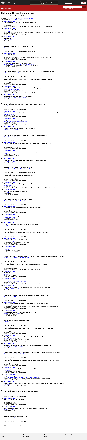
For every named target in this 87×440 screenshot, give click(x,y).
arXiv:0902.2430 (7, 343)
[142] (2, 350)
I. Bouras (6, 168)
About (3, 434)
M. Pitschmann (28, 24)
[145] (2, 374)
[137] (2, 310)
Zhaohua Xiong (17, 234)
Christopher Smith (15, 177)
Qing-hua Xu (25, 121)
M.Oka (21, 241)
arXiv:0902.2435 (7, 350)
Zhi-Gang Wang (7, 249)
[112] (2, 111)
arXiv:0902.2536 (7, 414)
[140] (2, 335)
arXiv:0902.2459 (7, 381)
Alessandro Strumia (34, 265)
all (21, 19)
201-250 (23, 18)
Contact (26, 434)
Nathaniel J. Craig (8, 185)
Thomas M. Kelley (24, 200)
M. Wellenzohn (42, 24)
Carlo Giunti (6, 192)
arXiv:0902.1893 (7, 133)
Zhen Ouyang (12, 288)
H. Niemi (15, 168)
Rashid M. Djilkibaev (8, 346)
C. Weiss (6, 225)
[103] (2, 36)
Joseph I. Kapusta (15, 200)
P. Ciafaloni (6, 105)
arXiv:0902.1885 (7, 126)
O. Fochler (25, 168)
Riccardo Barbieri (7, 265)
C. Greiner (30, 168)
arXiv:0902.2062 (7, 246)
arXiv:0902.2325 (7, 293)
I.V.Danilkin (6, 217)
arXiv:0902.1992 (7, 189)
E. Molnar (10, 168)
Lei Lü (5, 234)
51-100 (12, 18)
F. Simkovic (15, 72)
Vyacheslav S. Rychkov (25, 265)
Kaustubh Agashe (8, 338)
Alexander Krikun (16, 89)
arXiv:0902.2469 (7, 390)
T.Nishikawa (17, 241)
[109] (2, 86)
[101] (2, 21)
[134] (2, 285)
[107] (2, 69)
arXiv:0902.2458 (7, 374)
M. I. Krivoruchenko (8, 72)
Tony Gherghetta (7, 200)
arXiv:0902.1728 (7, 21)
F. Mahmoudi (13, 330)
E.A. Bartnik (6, 161)
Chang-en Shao (7, 353)
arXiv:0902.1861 (7, 111)
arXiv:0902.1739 (7, 28)
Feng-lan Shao (19, 353)
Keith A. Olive (13, 401)
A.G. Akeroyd (7, 330)
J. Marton (22, 24)
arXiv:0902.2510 (7, 398)
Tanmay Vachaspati (8, 39)
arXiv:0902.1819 (7, 61)
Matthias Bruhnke (8, 129)
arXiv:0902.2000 (7, 206)
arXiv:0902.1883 (7, 118)
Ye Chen (13, 121)
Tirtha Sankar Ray (18, 136)
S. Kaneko (6, 257)
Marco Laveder (13, 192)
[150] (2, 414)
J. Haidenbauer (12, 64)
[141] (2, 343)
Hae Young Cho (7, 370)
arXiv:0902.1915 (7, 150)
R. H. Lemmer (7, 31)
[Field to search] (78, 7)
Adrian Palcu (7, 81)
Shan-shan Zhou (7, 121)
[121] (2, 182)
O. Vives (21, 257)
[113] (2, 118)
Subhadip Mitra (13, 409)
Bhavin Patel (13, 417)
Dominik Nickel (7, 47)
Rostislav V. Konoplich (18, 346)
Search (84, 7)
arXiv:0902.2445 (7, 359)
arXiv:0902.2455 (7, 367)
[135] (2, 293)
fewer (16, 19)
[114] (2, 126)
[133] (2, 278)
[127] (2, 231)
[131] (2, 263)
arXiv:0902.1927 (7, 165)
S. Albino (6, 274)
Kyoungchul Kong (14, 209)
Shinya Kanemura (21, 377)
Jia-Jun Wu (6, 288)
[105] (2, 53)
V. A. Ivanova (17, 24)
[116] (2, 142)
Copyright (46, 434)
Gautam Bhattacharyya (9, 136)
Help (66, 8)
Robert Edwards (13, 281)
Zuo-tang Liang (19, 121)
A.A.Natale (9, 321)
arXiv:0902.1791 (7, 53)
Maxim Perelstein (32, 209)
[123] (2, 197)
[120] (2, 174)
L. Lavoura (11, 296)
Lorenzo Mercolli (7, 177)
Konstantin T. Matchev (23, 209)
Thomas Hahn (15, 129)
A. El (21, 168)
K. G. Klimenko (11, 114)
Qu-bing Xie (25, 353)
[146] (2, 381)
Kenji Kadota (7, 401)
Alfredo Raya (7, 56)
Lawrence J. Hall (15, 265)
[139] (2, 327)
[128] (2, 238)
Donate (83, 2)
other (14, 21)
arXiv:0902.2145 (7, 263)
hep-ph (9, 8)
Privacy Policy (47, 436)
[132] (2, 271)
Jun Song (13, 353)
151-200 (19, 18)
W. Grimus (6, 296)
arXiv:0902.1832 (7, 86)
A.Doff (5, 321)
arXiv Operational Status (70, 436)
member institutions (68, 3)
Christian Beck (7, 384)
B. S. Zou (18, 288)
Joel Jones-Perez (7, 145)
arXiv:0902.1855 (7, 103)
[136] (2, 302)
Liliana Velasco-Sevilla (21, 401)
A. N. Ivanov (11, 24)
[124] (2, 206)
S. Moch (6, 313)
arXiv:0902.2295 (7, 285)
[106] (2, 61)
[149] (2, 406)
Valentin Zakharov (16, 97)
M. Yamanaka (26, 257)
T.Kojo (12, 241)
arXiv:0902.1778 (7, 44)
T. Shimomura (16, 257)
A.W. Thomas (31, 64)
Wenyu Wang (10, 234)
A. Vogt (17, 313)
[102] (2, 28)
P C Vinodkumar (20, 417)
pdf (11, 21)
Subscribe (27, 436)
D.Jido (9, 241)
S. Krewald (18, 64)
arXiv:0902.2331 (7, 302)
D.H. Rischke (35, 168)
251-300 (26, 18)
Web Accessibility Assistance (71, 434)
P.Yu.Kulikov (12, 217)
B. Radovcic (16, 296)
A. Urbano (11, 105)
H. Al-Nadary (12, 161)
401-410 (31, 18)
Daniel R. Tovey (15, 305)
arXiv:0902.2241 (7, 278)
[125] (2, 214)
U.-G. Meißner (25, 64)
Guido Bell (6, 153)
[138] (2, 318)
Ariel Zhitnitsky (23, 97)
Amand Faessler (21, 72)
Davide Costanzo (7, 305)
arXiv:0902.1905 (7, 142)
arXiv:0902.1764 (7, 36)
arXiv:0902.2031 (7, 231)
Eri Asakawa (6, 377)
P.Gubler (6, 241)
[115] (2, 133)
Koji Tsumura (36, 377)
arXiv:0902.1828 (7, 78)
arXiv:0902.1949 (7, 174)
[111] (2, 103)
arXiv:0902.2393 (7, 327)
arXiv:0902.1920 (7, 158)
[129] (2, 246)
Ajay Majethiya (7, 417)
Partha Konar (7, 209)
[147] (2, 390)
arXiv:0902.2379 (7, 318)
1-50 (10, 18)
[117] (2, 150)
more (19, 19)
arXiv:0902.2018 (7, 222)
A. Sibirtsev (6, 64)
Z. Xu (18, 168)
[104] (2, 44)
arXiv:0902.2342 (7, 310)
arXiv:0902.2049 (7, 238)
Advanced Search (71, 8)
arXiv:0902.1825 (7, 69)
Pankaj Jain (6, 409)
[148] (2, 398)
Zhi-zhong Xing (7, 392)
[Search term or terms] (69, 7)
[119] (2, 165)
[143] (2, 359)
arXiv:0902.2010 (7, 214)
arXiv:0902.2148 (7, 271)
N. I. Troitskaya (35, 24)
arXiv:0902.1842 (7, 94)
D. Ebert (6, 114)
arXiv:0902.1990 (7, 182)
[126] (2, 222)
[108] (2, 78)
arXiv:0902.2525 (7, 406)
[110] (2, 94)
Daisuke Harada (13, 377)
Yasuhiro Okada (29, 377)
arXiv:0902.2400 (7, 335)
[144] (2, 367)
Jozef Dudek (6, 281)
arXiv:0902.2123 (7, 254)
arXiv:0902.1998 (7, 197)
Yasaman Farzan (7, 362)
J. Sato (10, 257)
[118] (2, 158)
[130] (2, 254)
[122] (2, 189)
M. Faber (6, 24)
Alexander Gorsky (8, 89)
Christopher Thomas (21, 281)
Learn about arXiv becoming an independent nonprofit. (44, 2)
